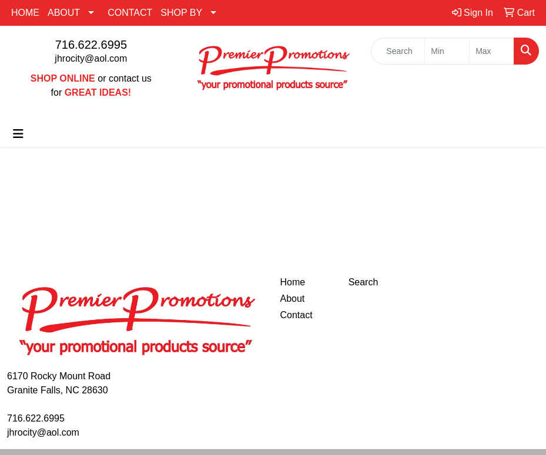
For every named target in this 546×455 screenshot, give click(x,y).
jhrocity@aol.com (91, 58)
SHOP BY (181, 13)
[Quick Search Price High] (491, 51)
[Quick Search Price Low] (447, 51)
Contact (296, 315)
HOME (25, 13)
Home (293, 282)
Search (363, 282)
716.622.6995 (91, 44)
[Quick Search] (398, 51)
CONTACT (130, 13)
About (292, 299)
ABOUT (64, 13)
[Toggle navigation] (18, 134)
